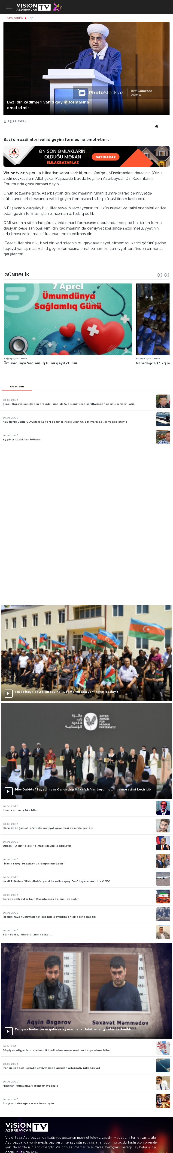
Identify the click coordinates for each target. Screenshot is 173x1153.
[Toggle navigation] (9, 6)
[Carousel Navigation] (163, 275)
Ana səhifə (15, 18)
